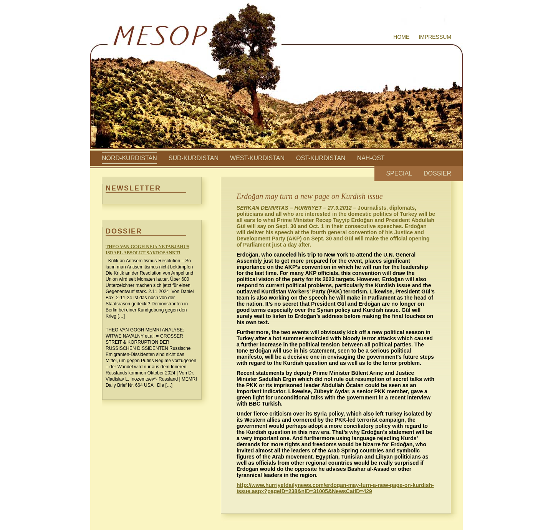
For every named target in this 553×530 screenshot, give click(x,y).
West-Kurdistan (257, 158)
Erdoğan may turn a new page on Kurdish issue (310, 196)
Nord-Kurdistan (129, 158)
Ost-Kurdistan (321, 158)
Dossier (437, 173)
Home (401, 37)
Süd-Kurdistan (194, 158)
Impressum (435, 37)
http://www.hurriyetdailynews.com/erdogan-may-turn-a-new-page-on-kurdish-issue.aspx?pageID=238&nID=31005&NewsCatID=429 (335, 488)
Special (399, 173)
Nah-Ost (371, 158)
